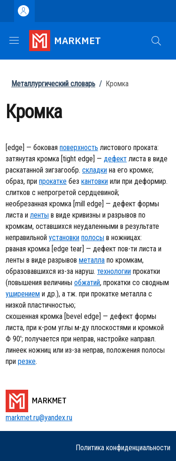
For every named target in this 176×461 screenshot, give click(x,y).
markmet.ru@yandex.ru (39, 417)
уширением (23, 293)
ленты (39, 215)
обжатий (87, 282)
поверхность (79, 147)
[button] (156, 40)
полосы (92, 237)
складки (94, 170)
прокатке (53, 181)
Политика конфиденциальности (123, 447)
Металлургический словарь (53, 83)
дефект (115, 158)
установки (64, 237)
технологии (114, 271)
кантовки (94, 181)
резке (27, 361)
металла (92, 260)
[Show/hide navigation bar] (14, 40)
